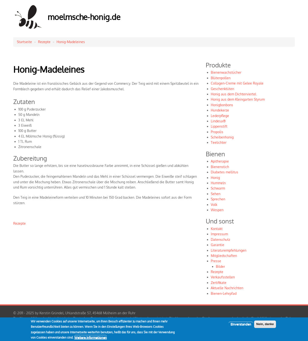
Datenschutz (220, 239)
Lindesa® (218, 121)
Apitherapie (220, 161)
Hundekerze (220, 110)
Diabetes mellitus (224, 172)
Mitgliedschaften (224, 256)
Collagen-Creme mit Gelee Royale (237, 83)
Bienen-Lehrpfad (224, 293)
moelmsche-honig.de (84, 17)
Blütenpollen (221, 78)
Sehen (215, 194)
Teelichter (218, 142)
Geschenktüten (222, 89)
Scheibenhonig (222, 137)
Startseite (24, 42)
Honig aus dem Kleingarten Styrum (238, 99)
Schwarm (218, 188)
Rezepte (44, 42)
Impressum (219, 234)
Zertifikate (218, 283)
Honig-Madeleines (71, 42)
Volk (214, 205)
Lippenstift (219, 126)
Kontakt (217, 229)
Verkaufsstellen (223, 277)
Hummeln (218, 183)
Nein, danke (265, 326)
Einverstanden (241, 326)
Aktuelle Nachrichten (227, 288)
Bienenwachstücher (226, 72)
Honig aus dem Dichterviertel (233, 94)
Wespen (217, 210)
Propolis (217, 132)
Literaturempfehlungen (228, 250)
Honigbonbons (222, 105)
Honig (215, 178)
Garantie (217, 245)
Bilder (220, 266)
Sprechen (218, 199)
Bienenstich (220, 167)
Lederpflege (220, 116)
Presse (216, 261)
